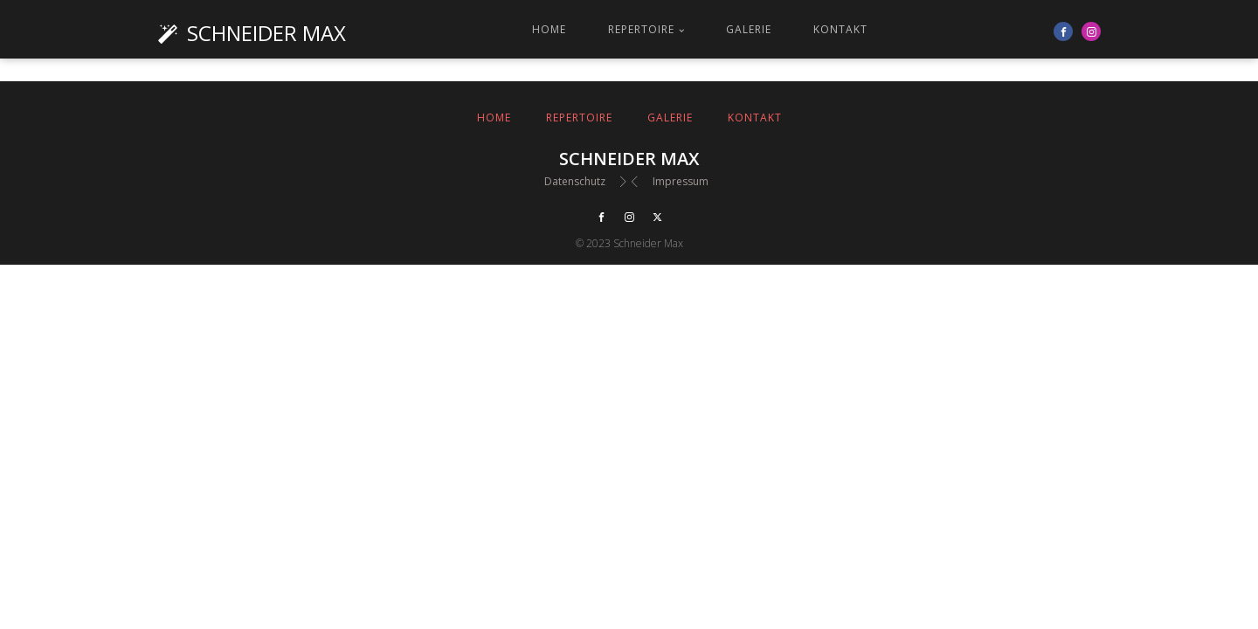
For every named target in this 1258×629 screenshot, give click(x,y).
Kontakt (840, 29)
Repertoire (641, 29)
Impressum (680, 181)
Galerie (748, 29)
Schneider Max (266, 32)
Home (549, 29)
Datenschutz (574, 181)
